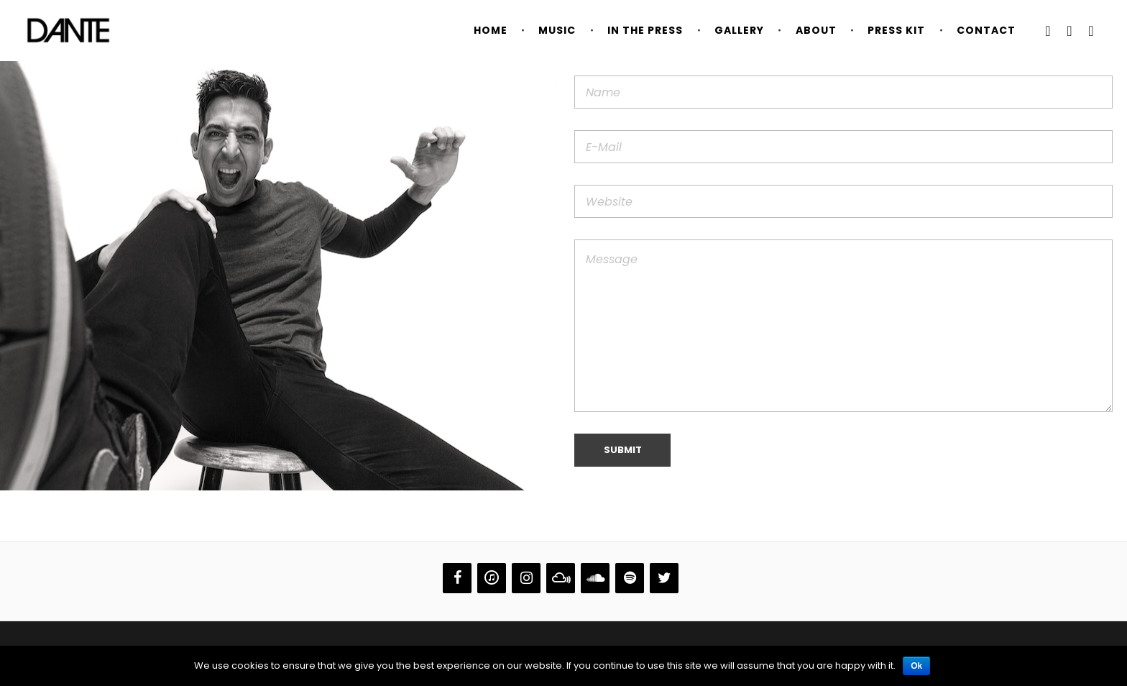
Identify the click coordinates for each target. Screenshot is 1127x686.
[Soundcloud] (595, 578)
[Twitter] (664, 578)
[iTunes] (491, 578)
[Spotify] (629, 578)
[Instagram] (526, 578)
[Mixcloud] (560, 578)
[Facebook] (457, 578)
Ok (916, 666)
